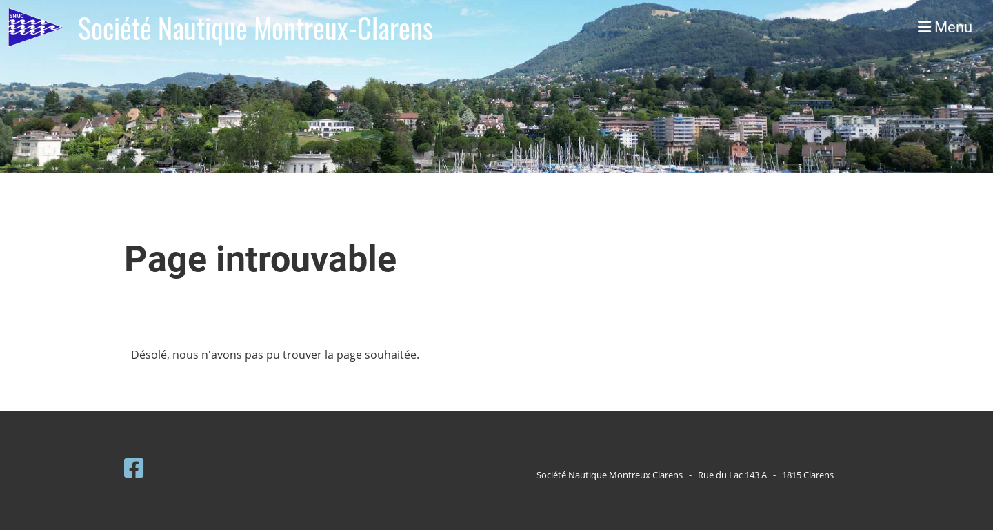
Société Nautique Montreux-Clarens (255, 27)
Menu (945, 27)
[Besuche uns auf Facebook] (133, 467)
